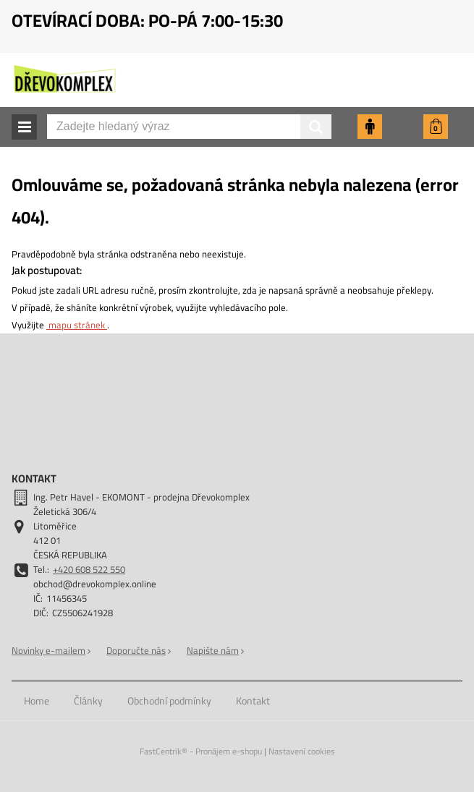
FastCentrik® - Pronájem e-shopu (201, 751)
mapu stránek (76, 324)
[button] (24, 127)
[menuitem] (37, 700)
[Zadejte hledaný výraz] (189, 126)
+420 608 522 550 (89, 569)
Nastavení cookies (301, 751)
